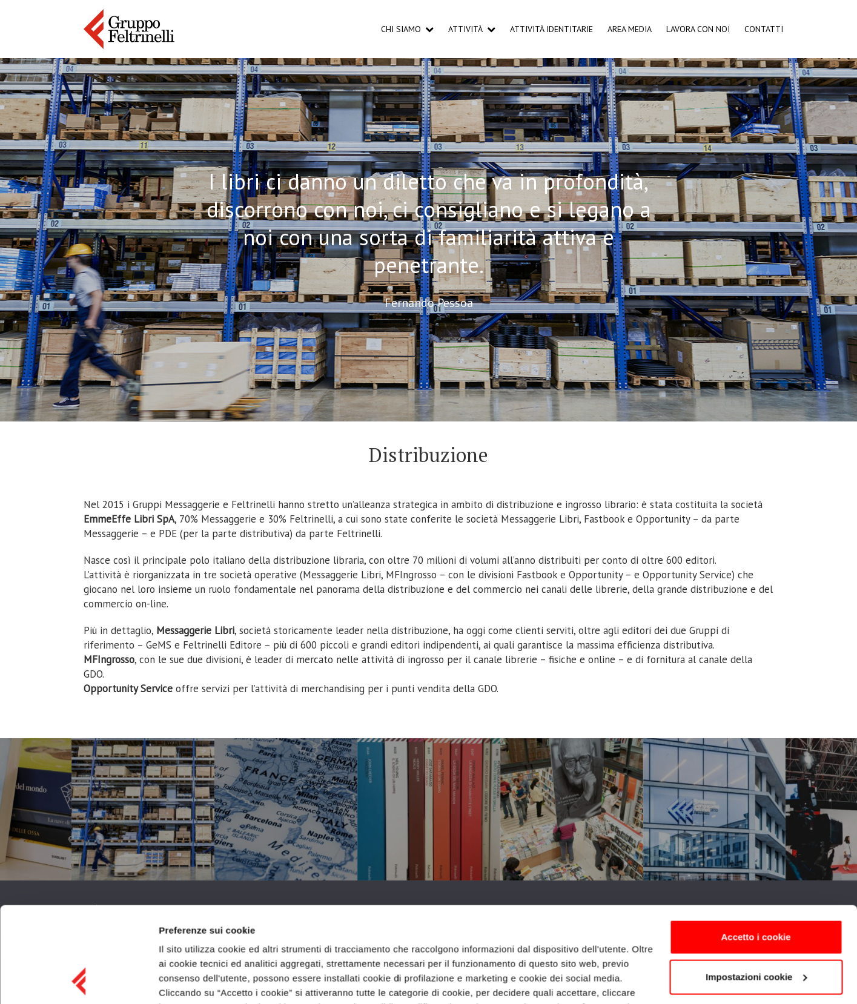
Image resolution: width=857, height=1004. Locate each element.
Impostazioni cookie (756, 887)
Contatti (763, 29)
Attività (465, 29)
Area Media (629, 29)
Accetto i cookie (755, 847)
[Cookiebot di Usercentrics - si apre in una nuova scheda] (78, 980)
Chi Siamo (401, 29)
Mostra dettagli (191, 980)
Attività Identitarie (551, 29)
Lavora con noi (698, 29)
